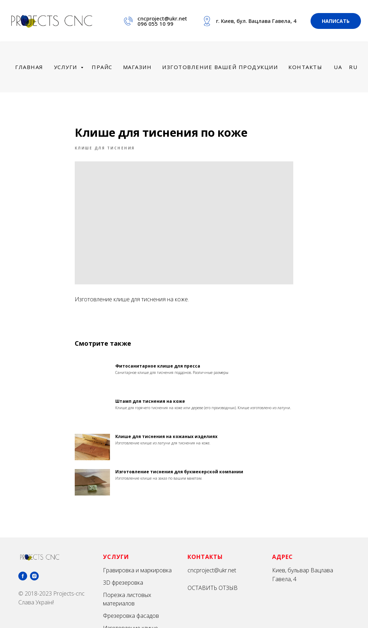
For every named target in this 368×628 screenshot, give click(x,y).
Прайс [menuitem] (102, 66)
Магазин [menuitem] (137, 66)
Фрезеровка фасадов (131, 616)
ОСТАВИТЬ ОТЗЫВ (213, 588)
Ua (338, 66)
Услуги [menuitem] (66, 66)
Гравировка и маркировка (137, 570)
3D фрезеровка (123, 583)
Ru (353, 66)
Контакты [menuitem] (305, 66)
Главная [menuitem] (29, 66)
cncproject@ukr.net (162, 18)
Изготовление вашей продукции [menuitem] (220, 66)
